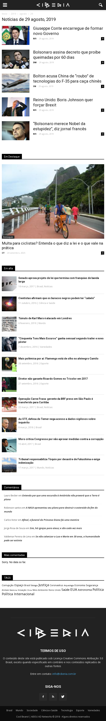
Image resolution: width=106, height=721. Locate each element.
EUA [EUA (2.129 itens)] (73, 589)
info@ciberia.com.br (64, 674)
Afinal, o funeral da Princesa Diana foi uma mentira (50, 519)
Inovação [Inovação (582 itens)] (22, 590)
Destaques (8, 237)
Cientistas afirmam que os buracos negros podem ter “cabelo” (56, 298)
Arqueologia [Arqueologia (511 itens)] (69, 585)
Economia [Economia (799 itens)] (80, 585)
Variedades (46, 346)
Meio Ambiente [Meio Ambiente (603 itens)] (40, 590)
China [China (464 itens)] (29, 590)
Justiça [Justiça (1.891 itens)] (43, 585)
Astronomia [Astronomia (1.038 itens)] (85, 590)
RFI (34, 38)
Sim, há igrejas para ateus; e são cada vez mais (56, 528)
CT (3, 252)
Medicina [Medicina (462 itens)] (13, 590)
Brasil (40, 286)
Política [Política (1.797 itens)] (98, 589)
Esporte (44, 363)
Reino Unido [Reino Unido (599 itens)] (55, 590)
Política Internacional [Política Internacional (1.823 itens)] (18, 594)
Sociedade (32, 710)
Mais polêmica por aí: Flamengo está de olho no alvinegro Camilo (58, 358)
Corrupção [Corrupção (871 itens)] (8, 585)
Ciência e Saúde (47, 303)
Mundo (42, 323)
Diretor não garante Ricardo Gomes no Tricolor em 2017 (53, 378)
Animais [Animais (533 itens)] (5, 590)
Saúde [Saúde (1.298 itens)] (65, 590)
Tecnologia (67, 710)
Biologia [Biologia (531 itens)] (34, 585)
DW (35, 62)
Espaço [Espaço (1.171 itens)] (19, 585)
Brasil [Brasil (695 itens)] (27, 585)
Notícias (48, 286)
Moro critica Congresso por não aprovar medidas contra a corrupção (61, 439)
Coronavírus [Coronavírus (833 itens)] (56, 585)
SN (34, 86)
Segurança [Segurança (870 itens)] (92, 585)
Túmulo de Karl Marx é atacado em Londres (45, 318)
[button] (101, 5)
